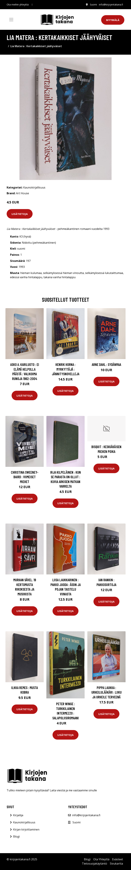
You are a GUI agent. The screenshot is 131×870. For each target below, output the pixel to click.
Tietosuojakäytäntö (94, 863)
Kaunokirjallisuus (34, 187)
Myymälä (112, 20)
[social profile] (32, 4)
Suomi (93, 4)
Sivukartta (116, 863)
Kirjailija (18, 815)
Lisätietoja (20, 214)
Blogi (16, 836)
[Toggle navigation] (11, 19)
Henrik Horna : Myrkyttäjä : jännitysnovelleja (65, 369)
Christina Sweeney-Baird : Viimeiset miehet (24, 477)
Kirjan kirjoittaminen (26, 829)
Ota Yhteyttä (101, 859)
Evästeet (117, 859)
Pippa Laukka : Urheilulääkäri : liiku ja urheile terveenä (106, 692)
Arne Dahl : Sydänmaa (106, 364)
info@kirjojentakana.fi (111, 4)
